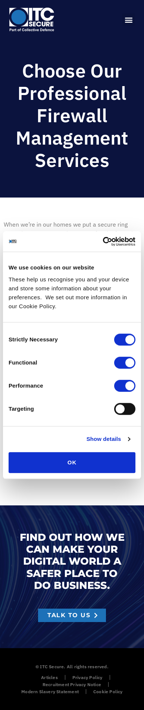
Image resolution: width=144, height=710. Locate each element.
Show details (104, 439)
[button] (128, 19)
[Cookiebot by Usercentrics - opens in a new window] (103, 241)
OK (72, 462)
